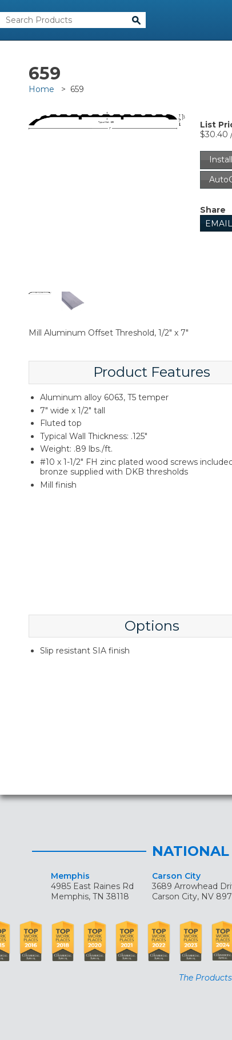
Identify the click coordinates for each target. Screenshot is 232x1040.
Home (41, 89)
